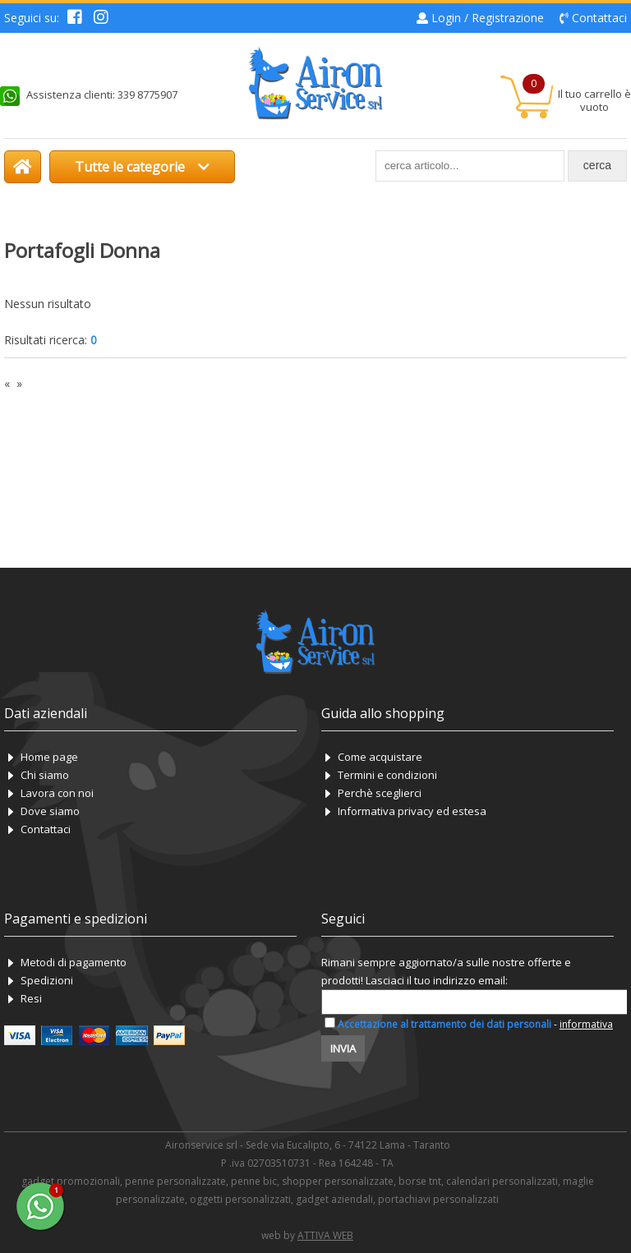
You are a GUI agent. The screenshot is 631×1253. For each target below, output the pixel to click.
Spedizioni (47, 980)
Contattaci (599, 17)
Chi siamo (45, 774)
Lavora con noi (57, 792)
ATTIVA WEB (325, 1235)
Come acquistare (380, 756)
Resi (31, 998)
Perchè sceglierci (379, 792)
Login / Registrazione (487, 17)
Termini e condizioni (387, 774)
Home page (49, 756)
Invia (343, 1048)
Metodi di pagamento (74, 962)
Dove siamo (50, 811)
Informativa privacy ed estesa (412, 811)
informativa (586, 1024)
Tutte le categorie (142, 167)
